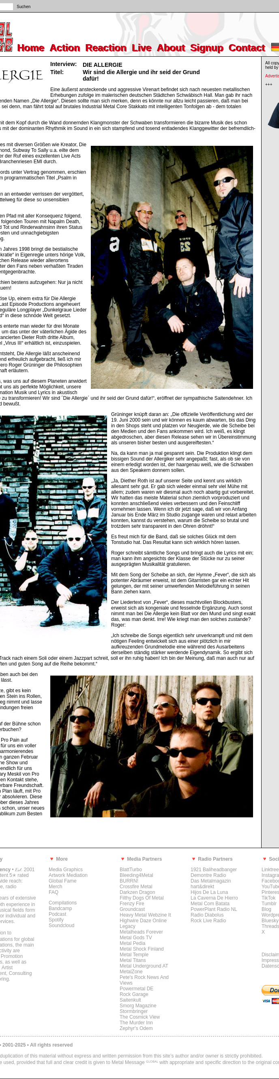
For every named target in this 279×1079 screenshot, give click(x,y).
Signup (207, 48)
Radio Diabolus (207, 915)
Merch (55, 886)
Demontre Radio (208, 875)
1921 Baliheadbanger (214, 869)
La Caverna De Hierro (214, 898)
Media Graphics (66, 869)
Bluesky (270, 920)
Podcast (57, 914)
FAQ (53, 892)
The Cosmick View (140, 1017)
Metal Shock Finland (142, 949)
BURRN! (129, 881)
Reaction (106, 48)
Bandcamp (60, 908)
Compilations (63, 903)
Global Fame (63, 881)
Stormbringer (134, 1011)
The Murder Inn (136, 1023)
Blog (266, 909)
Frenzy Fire (132, 903)
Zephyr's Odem (136, 1028)
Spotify (56, 920)
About (171, 48)
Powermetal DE (136, 989)
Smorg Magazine (138, 1006)
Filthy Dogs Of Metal (142, 898)
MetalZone (131, 972)
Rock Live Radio (208, 920)
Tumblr (269, 903)
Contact (247, 48)
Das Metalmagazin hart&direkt (211, 883)
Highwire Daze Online (143, 920)
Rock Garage (134, 994)
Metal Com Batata (210, 903)
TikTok (268, 898)
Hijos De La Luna (209, 892)
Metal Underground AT (144, 966)
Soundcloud (61, 925)
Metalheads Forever (141, 932)
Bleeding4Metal (136, 875)
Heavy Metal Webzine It (145, 915)
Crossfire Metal (136, 886)
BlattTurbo (131, 869)
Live (142, 48)
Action (65, 48)
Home (31, 48)
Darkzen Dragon (137, 892)
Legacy (127, 926)
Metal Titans (133, 960)
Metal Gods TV (136, 937)
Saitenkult (130, 1000)
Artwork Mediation (68, 875)
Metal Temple (134, 954)
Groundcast (132, 909)
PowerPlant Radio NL (214, 909)
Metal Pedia (132, 943)
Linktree (270, 869)
